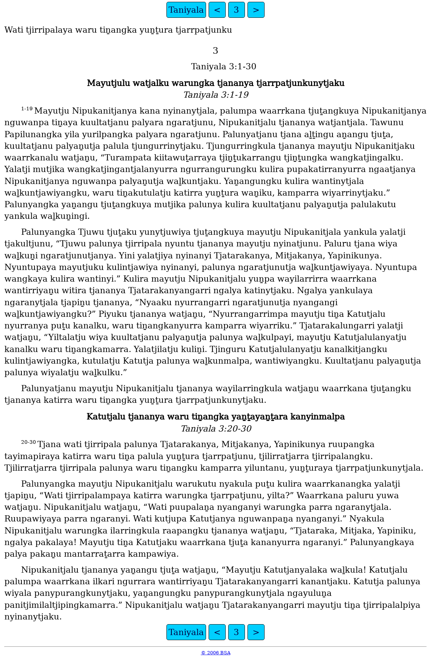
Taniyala (186, 10)
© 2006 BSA (215, 652)
